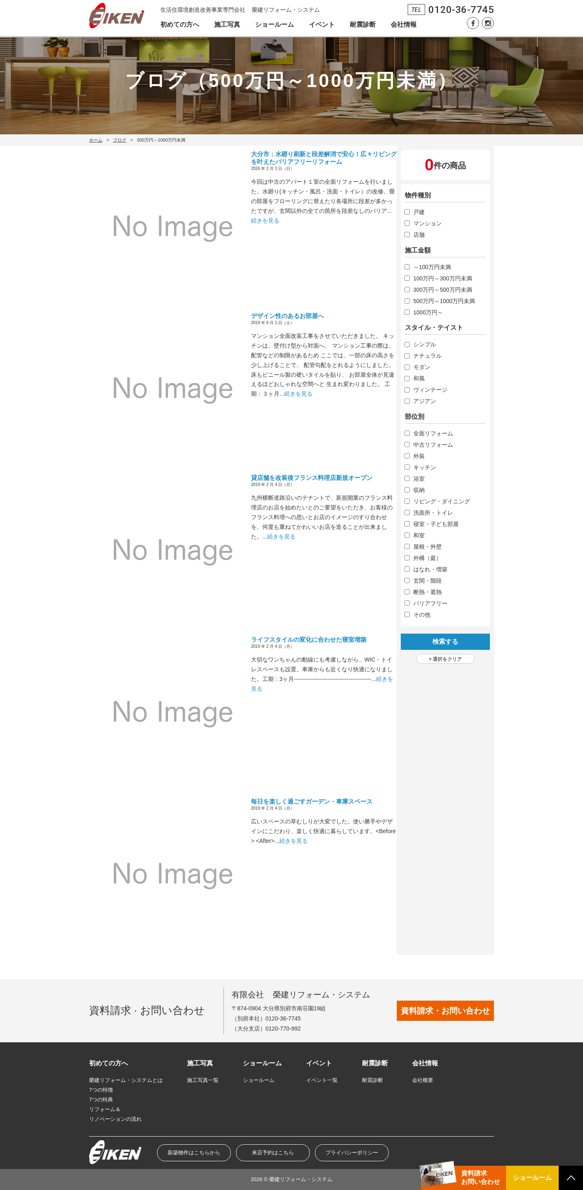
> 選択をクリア (445, 659)
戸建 (419, 212)
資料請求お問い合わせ (480, 1177)
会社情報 (404, 24)
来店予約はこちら (273, 1153)
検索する (445, 641)
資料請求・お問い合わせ (445, 1010)
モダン (421, 367)
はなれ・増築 (430, 569)
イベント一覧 (322, 1080)
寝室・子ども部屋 (436, 524)
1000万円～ (428, 312)
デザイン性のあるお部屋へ (287, 315)
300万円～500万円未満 (442, 290)
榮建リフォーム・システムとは (126, 1080)
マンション (427, 223)
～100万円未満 (432, 267)
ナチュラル (427, 355)
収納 (419, 490)
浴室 (419, 479)
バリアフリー (430, 603)
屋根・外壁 (427, 546)
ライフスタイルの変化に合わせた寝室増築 (308, 639)
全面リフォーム (433, 433)
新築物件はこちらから (194, 1153)
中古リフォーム (433, 445)
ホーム (95, 140)
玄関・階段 (427, 580)
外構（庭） (427, 558)
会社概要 (422, 1080)
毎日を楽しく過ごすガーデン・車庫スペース (311, 801)
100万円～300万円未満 (442, 278)
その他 (421, 614)
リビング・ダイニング (441, 501)
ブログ (119, 140)
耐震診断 (363, 24)
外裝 (419, 456)
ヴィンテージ (430, 389)
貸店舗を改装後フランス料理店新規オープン (311, 477)
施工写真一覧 (203, 1080)
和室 (419, 535)
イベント (322, 24)
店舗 (419, 235)
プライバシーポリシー (352, 1153)
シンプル (424, 344)
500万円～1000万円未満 (444, 301)
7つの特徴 (101, 1090)
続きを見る (265, 220)
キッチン (424, 467)
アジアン (424, 401)
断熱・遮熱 (427, 592)
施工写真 (227, 24)
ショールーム (274, 24)
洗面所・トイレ (433, 512)
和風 (419, 378)
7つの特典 (101, 1100)
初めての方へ (179, 24)
